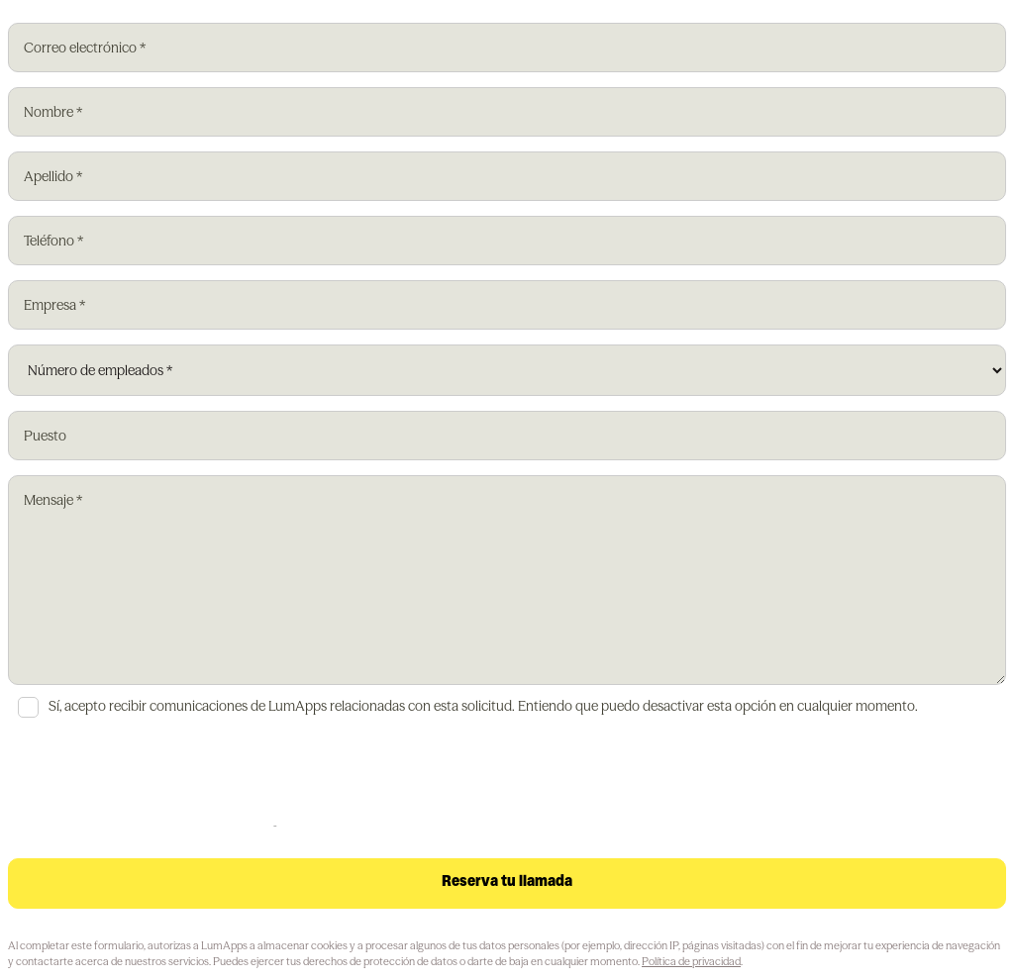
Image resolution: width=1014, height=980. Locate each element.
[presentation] (158, 776)
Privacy (256, 825)
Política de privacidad (691, 961)
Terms (292, 825)
